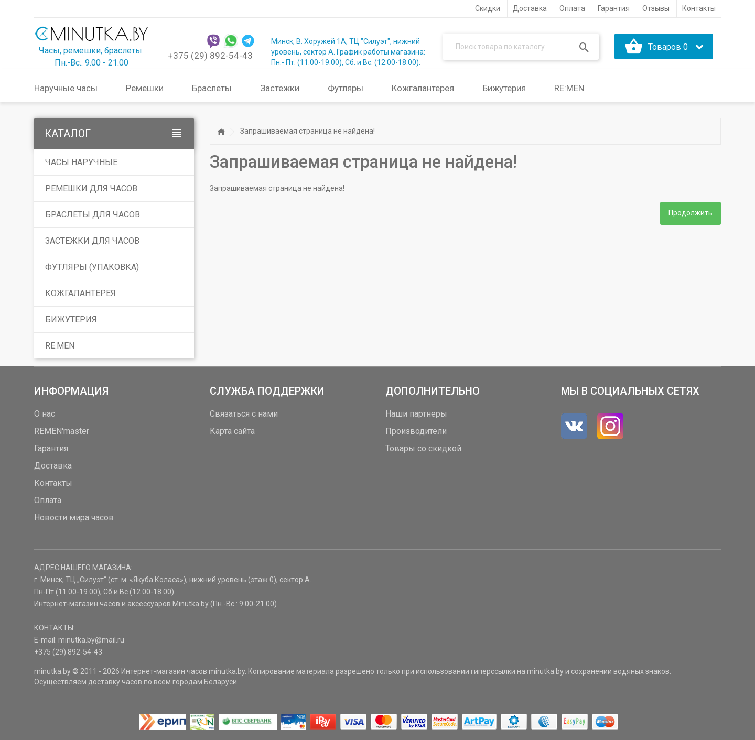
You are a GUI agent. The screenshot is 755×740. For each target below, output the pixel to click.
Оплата (47, 500)
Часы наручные (81, 162)
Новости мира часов (74, 518)
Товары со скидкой (423, 448)
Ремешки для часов (91, 188)
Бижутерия (71, 319)
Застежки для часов (92, 241)
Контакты (53, 483)
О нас (44, 414)
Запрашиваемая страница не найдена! (307, 131)
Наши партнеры (416, 414)
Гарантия (51, 448)
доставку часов (115, 682)
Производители (416, 431)
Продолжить (690, 213)
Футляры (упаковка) (92, 267)
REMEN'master (61, 431)
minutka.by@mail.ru (91, 640)
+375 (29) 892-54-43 (210, 55)
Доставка (53, 466)
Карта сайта (232, 431)
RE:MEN (569, 88)
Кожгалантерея (80, 293)
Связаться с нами (244, 414)
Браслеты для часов (92, 215)
